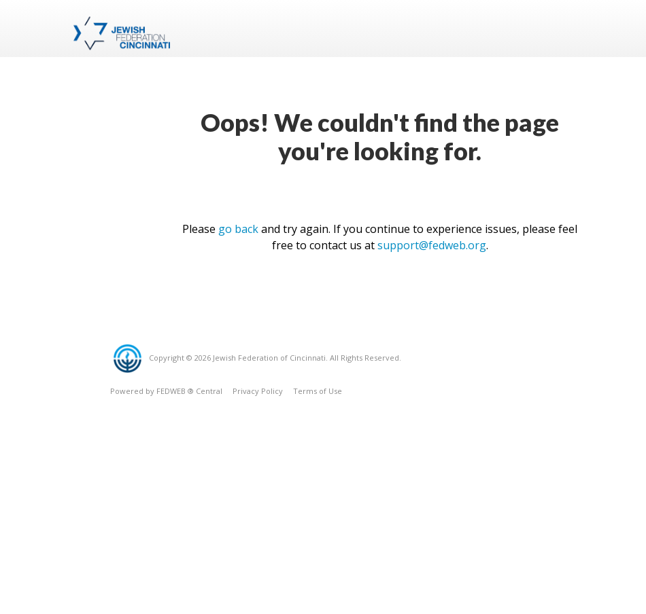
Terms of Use (317, 391)
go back (238, 228)
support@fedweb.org (431, 245)
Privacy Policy (258, 391)
